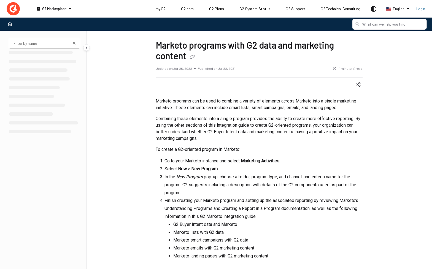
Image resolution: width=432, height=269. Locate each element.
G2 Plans (216, 8)
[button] (383, 24)
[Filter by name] (44, 43)
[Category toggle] (86, 47)
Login (420, 9)
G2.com (187, 8)
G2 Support (295, 8)
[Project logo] (13, 8)
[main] (259, 150)
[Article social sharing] (358, 84)
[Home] (10, 24)
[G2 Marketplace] (53, 8)
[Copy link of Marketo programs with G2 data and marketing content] (192, 57)
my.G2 (161, 8)
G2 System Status (254, 8)
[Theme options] (373, 8)
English (395, 9)
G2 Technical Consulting (340, 8)
